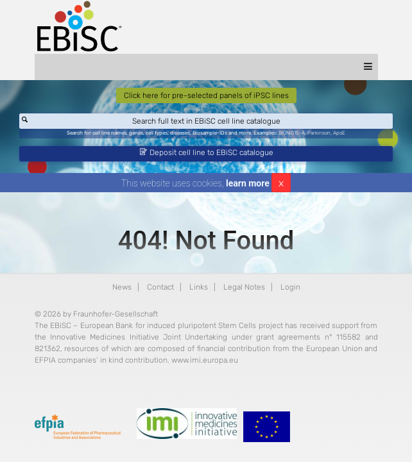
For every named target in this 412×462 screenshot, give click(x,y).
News (122, 287)
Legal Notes (244, 287)
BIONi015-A (292, 133)
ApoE (339, 133)
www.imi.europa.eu (204, 360)
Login (290, 287)
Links (198, 287)
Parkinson (318, 133)
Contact (160, 287)
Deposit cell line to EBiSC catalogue (206, 152)
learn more (248, 183)
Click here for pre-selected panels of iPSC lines (206, 95)
